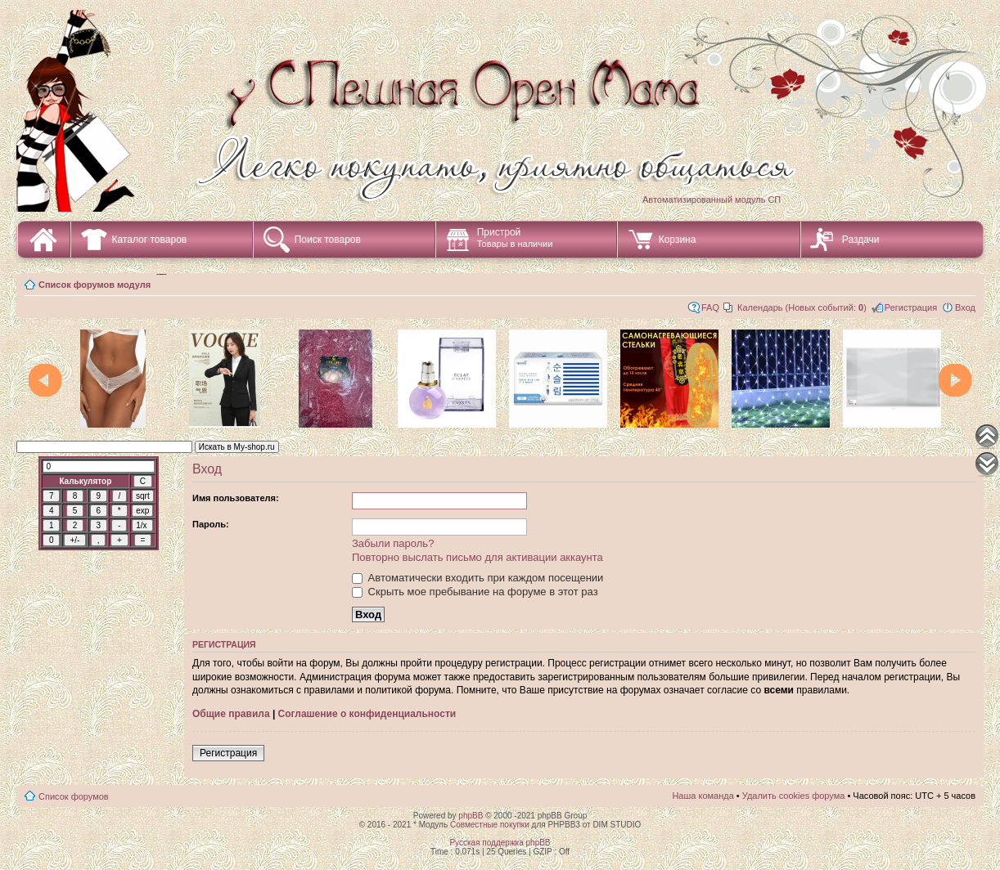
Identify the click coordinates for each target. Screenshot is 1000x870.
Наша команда (702, 795)
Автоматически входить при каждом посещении (477, 578)
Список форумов (73, 796)
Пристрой (515, 237)
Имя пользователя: (235, 498)
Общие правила (231, 714)
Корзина (677, 239)
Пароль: (210, 524)
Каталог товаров (149, 239)
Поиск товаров (328, 239)
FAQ (710, 307)
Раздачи (861, 239)
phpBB (470, 815)
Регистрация (911, 307)
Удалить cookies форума (793, 795)
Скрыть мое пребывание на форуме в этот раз (475, 591)
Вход (965, 307)
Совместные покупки (489, 824)
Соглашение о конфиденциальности (367, 714)
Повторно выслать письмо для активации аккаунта (477, 557)
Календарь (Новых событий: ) (802, 307)
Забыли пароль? (393, 543)
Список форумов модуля (94, 284)
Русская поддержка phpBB (499, 842)
